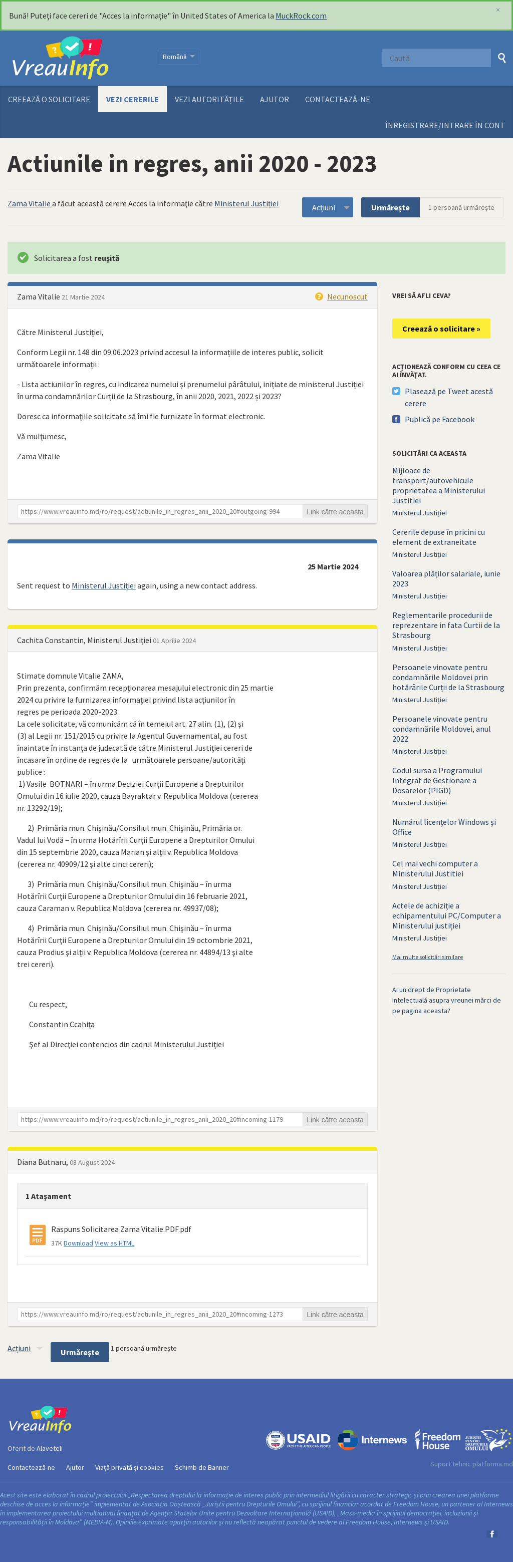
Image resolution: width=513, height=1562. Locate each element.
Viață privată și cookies (129, 1467)
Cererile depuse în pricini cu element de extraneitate (438, 537)
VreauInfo (76, 59)
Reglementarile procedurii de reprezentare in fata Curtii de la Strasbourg (446, 625)
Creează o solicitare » (441, 329)
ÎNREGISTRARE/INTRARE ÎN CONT (445, 125)
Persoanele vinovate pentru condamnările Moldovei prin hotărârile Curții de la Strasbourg (448, 677)
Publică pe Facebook (439, 419)
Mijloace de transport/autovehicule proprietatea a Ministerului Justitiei (438, 485)
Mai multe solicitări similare (427, 957)
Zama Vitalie (29, 203)
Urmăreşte (390, 207)
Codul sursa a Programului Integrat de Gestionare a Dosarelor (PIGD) (437, 780)
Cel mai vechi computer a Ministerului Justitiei (435, 868)
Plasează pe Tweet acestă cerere (449, 397)
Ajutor (274, 99)
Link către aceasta (335, 512)
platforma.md (492, 1463)
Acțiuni (323, 207)
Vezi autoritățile (209, 99)
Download (78, 1242)
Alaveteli (50, 1448)
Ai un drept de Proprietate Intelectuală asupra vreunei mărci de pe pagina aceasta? (446, 1000)
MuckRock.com (301, 16)
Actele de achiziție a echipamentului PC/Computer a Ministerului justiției (446, 915)
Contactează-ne (337, 99)
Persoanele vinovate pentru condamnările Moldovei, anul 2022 (441, 729)
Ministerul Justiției (246, 203)
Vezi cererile (132, 99)
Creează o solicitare (49, 99)
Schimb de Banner (202, 1467)
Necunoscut (347, 296)
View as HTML (114, 1242)
